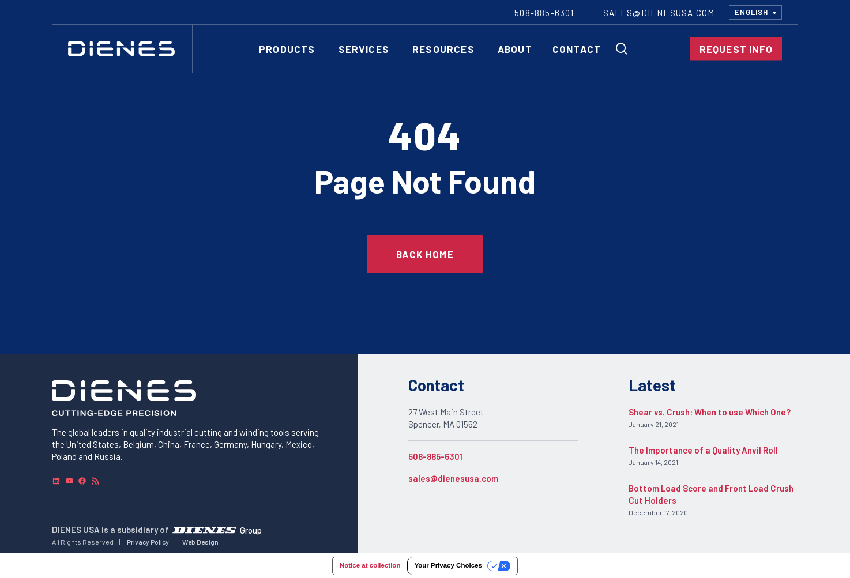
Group (251, 530)
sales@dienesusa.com (453, 478)
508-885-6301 (435, 456)
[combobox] (755, 12)
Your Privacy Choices (448, 565)
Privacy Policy (148, 542)
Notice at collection (370, 565)
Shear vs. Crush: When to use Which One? (710, 412)
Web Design (200, 542)
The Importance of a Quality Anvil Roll (703, 450)
